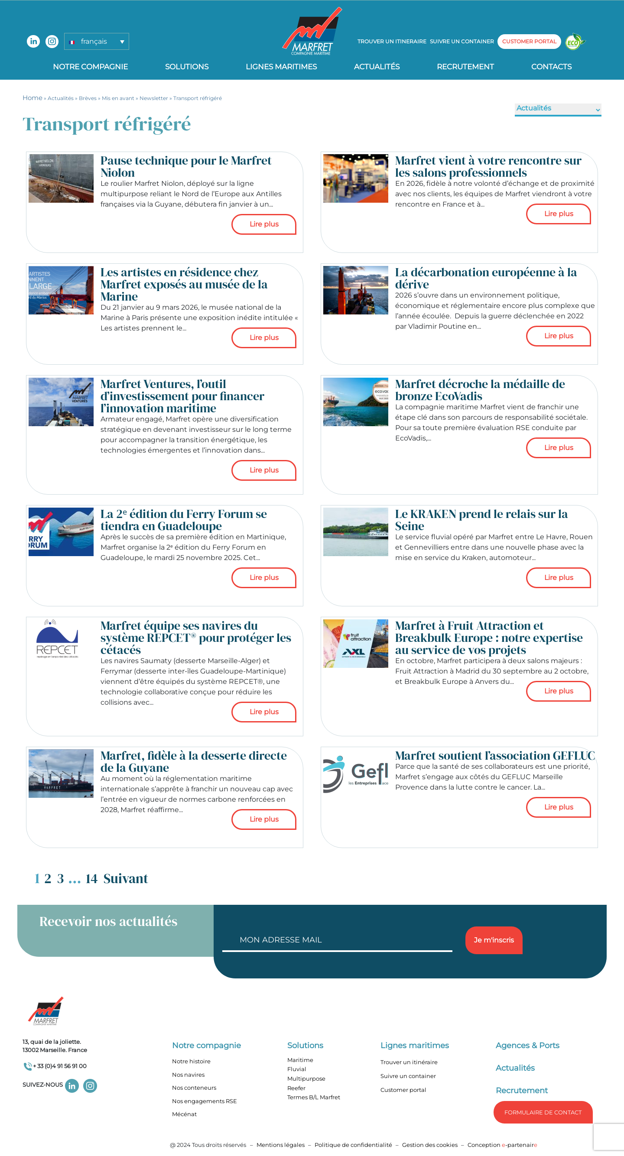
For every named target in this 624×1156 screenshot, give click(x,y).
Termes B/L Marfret (313, 1097)
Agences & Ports (527, 1045)
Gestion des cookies (430, 1144)
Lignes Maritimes (281, 66)
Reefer (296, 1088)
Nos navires (188, 1074)
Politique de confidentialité (354, 1144)
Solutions (186, 66)
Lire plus (264, 224)
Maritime (300, 1059)
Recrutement (465, 66)
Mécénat (184, 1114)
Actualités (377, 66)
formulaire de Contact (543, 1112)
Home (32, 98)
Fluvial (296, 1068)
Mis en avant (118, 98)
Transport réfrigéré (197, 98)
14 (92, 878)
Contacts (551, 66)
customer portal (529, 41)
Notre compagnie (90, 66)
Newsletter (154, 98)
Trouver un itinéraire (409, 1062)
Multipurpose (306, 1078)
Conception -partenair (502, 1144)
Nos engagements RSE (204, 1101)
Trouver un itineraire (392, 41)
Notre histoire (191, 1061)
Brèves (88, 98)
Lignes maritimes (414, 1045)
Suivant (126, 878)
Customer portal (403, 1089)
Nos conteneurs (194, 1087)
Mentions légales (281, 1144)
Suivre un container (462, 41)
